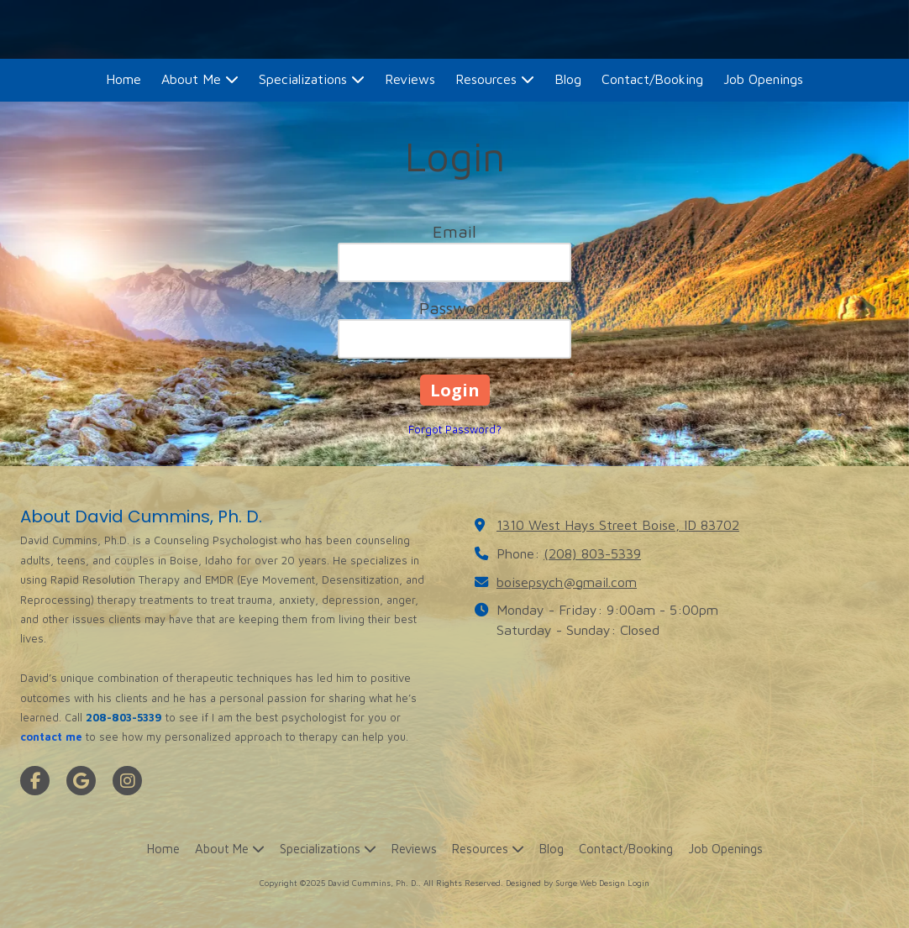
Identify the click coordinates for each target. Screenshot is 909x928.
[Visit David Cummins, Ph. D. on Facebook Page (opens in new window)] (35, 780)
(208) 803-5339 (592, 553)
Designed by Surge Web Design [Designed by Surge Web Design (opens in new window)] (565, 883)
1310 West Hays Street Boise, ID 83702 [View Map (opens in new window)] (618, 524)
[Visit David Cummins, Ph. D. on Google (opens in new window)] (81, 780)
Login (638, 883)
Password (455, 307)
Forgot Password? (455, 429)
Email (454, 231)
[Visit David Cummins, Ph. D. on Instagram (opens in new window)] (127, 780)
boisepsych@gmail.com (567, 582)
